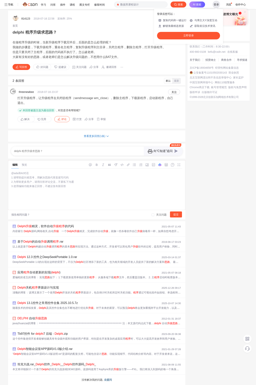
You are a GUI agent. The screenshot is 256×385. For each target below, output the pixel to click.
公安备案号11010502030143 (210, 72)
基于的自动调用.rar (40, 241)
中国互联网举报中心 (201, 82)
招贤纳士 (210, 59)
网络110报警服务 (225, 82)
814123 (25, 18)
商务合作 (226, 59)
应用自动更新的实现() (38, 272)
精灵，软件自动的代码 (45, 226)
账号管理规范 (219, 87)
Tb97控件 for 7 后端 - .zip (42, 333)
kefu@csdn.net (216, 51)
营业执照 (233, 72)
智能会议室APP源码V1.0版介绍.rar (45, 348)
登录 (216, 4)
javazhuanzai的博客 (24, 323)
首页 (15, 25)
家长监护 (238, 77)
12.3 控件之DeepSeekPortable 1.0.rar (47, 257)
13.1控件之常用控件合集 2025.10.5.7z (47, 303)
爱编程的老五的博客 (24, 277)
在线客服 (232, 51)
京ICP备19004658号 (202, 67)
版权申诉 (195, 92)
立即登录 (188, 35)
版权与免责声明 (237, 87)
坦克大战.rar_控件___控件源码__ (56, 364)
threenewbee (26, 91)
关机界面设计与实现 (38, 287)
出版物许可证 (209, 92)
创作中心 (240, 4)
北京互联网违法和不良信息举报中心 (211, 77)
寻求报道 (242, 59)
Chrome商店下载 (200, 87)
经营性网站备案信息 (227, 67)
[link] (15, 25)
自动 (32, 318)
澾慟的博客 (19, 292)
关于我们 (195, 59)
